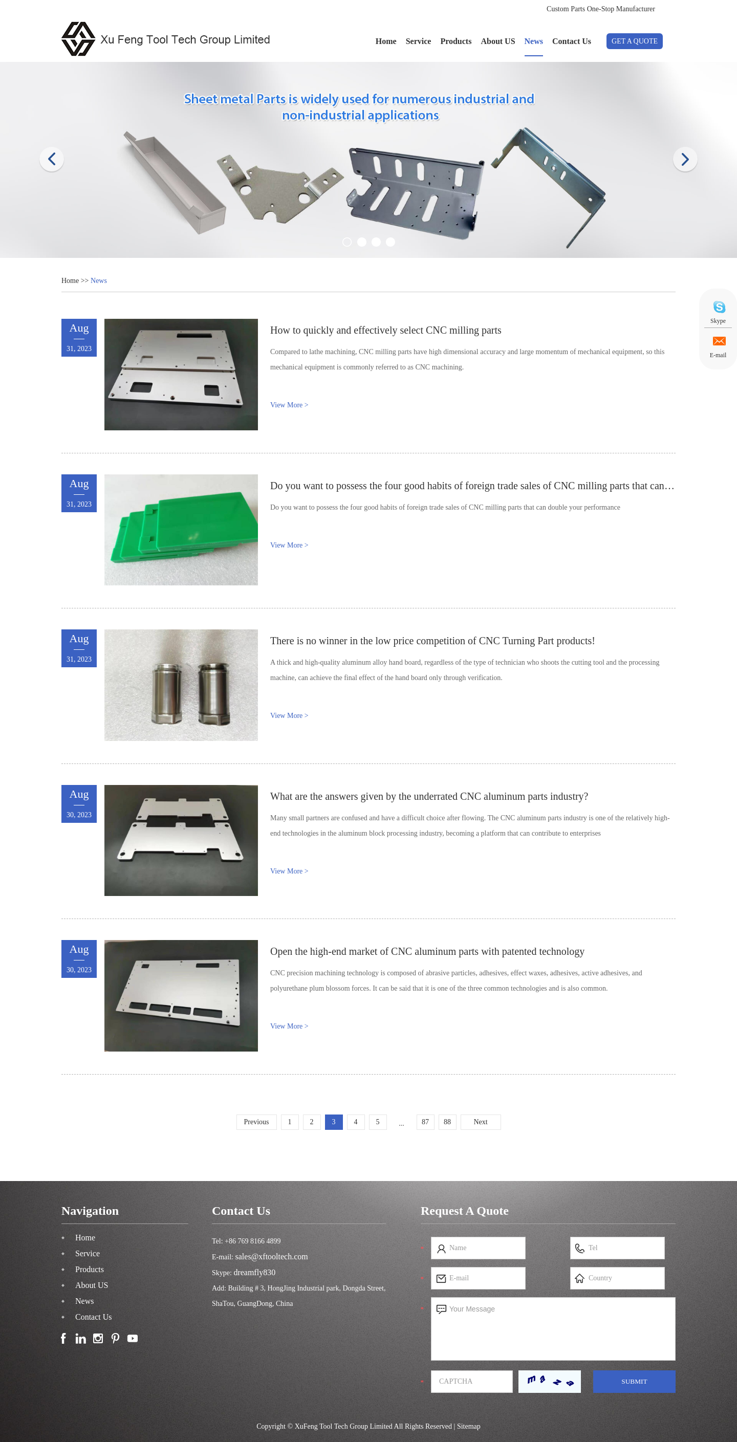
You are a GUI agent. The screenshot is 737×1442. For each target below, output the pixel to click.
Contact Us (571, 41)
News (534, 41)
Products (455, 41)
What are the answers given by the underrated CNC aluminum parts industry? (429, 796)
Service (418, 41)
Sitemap (469, 1426)
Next (480, 1122)
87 (425, 1122)
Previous (256, 1122)
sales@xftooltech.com (271, 1256)
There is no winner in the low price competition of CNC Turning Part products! (432, 640)
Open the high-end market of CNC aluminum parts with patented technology (427, 951)
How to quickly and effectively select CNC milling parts (386, 330)
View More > (289, 405)
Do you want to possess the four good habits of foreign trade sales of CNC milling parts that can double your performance (445, 507)
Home (386, 41)
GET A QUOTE (635, 41)
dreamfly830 (254, 1272)
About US (498, 41)
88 (447, 1122)
